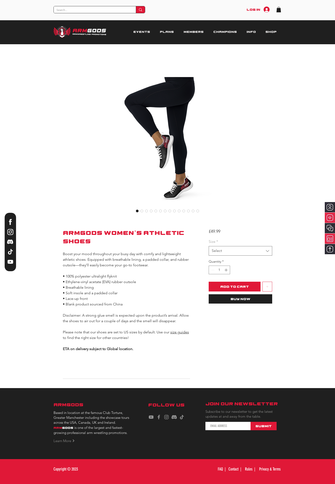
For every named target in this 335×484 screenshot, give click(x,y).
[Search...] (91, 10)
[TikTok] (182, 417)
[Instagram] (166, 417)
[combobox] (240, 250)
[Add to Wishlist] (267, 286)
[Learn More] (67, 441)
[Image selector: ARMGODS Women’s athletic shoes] (137, 211)
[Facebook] (159, 417)
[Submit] (264, 426)
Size (213, 241)
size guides (179, 332)
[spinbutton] (219, 270)
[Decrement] (212, 270)
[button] (278, 9)
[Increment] (226, 270)
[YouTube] (151, 417)
